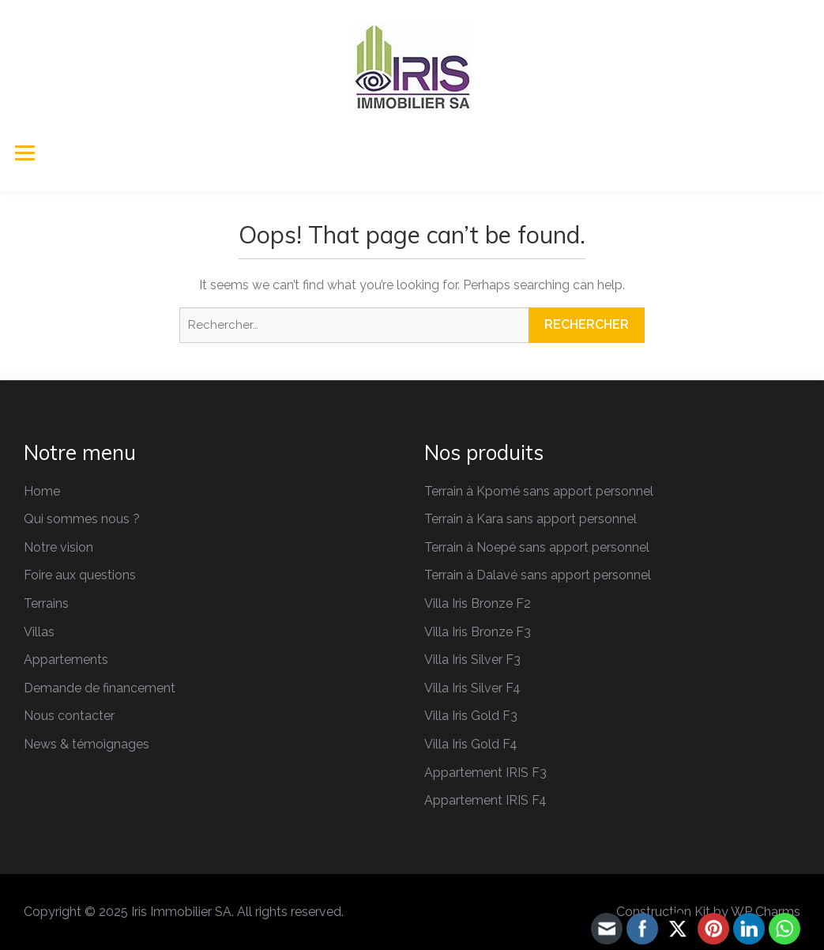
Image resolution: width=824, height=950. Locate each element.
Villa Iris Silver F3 (472, 659)
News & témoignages (86, 744)
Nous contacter (69, 715)
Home (42, 491)
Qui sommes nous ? (82, 518)
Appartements (66, 659)
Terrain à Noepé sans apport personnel (536, 547)
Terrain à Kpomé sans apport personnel (538, 491)
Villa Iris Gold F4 (470, 744)
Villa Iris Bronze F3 (477, 631)
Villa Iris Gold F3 (470, 715)
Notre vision (58, 547)
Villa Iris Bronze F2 (477, 603)
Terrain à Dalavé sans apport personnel (537, 574)
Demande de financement (99, 688)
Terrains (46, 603)
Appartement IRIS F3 (485, 772)
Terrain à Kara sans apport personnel (530, 518)
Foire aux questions (80, 574)
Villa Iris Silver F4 (472, 688)
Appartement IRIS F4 (485, 800)
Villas (39, 631)
